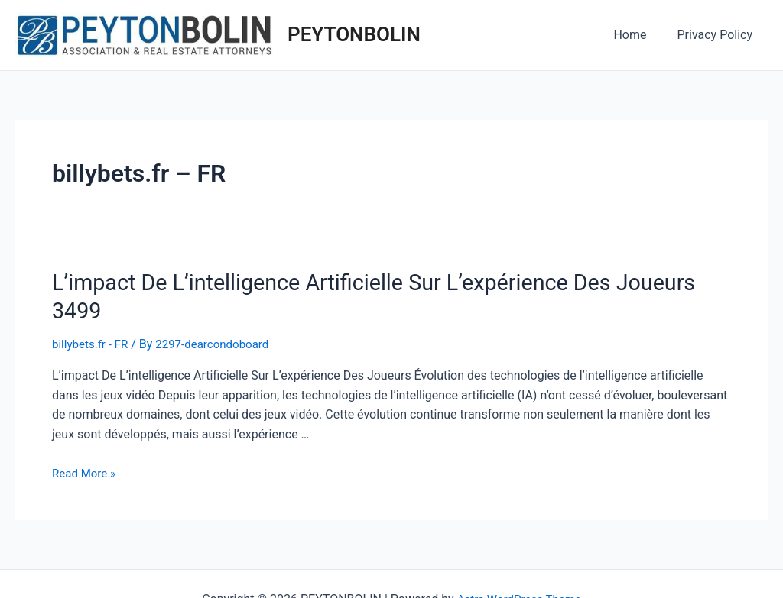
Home (638, 34)
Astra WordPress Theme (519, 568)
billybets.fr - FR (92, 313)
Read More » (85, 442)
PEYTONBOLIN (354, 34)
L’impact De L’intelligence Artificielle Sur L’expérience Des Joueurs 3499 (368, 281)
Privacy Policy (718, 34)
